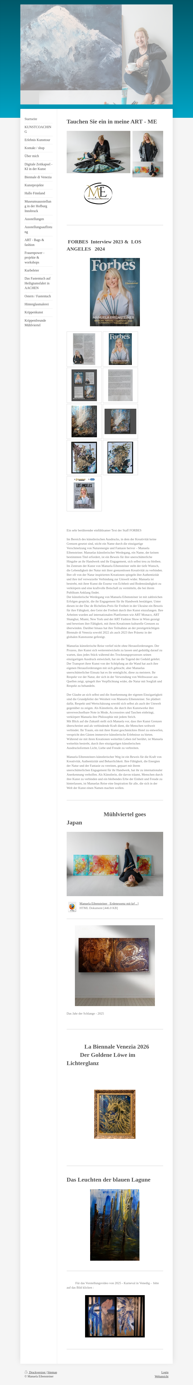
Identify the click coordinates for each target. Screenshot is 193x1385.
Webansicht (161, 1376)
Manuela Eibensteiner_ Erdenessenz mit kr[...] (109, 903)
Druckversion (35, 1372)
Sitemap (52, 1372)
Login (164, 1372)
